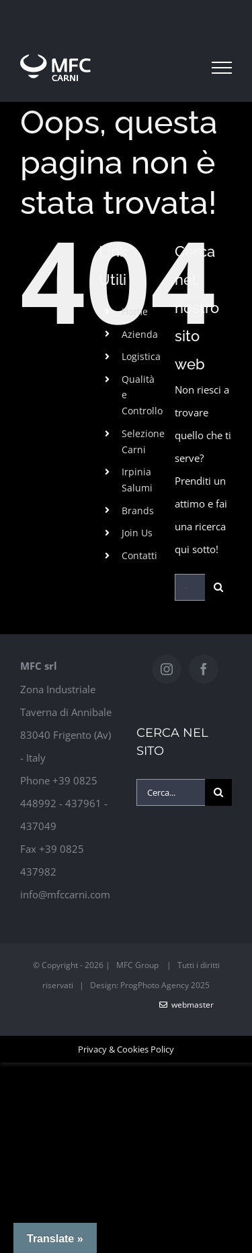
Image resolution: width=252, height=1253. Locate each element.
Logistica (141, 356)
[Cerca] (218, 587)
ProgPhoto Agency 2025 (165, 985)
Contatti (139, 555)
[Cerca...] (190, 587)
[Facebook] (203, 669)
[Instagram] (166, 669)
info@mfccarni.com (65, 894)
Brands (138, 510)
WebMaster (186, 1004)
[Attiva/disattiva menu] (222, 68)
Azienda (140, 334)
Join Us (137, 532)
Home (135, 311)
